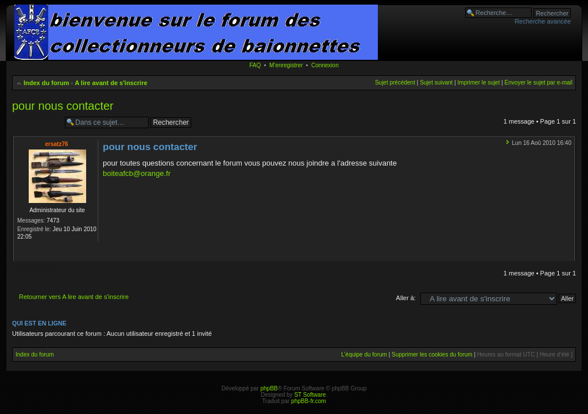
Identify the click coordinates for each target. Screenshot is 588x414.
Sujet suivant (436, 82)
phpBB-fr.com (308, 401)
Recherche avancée (542, 21)
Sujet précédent (395, 82)
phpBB (268, 388)
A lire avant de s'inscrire (111, 82)
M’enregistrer (286, 65)
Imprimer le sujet (479, 82)
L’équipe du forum (364, 354)
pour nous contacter (63, 105)
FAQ (255, 65)
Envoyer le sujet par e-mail (538, 82)
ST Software (310, 395)
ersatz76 (56, 144)
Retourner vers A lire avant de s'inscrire (74, 296)
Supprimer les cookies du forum (432, 354)
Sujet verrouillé (35, 122)
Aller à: (406, 297)
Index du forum (46, 82)
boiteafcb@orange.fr (137, 173)
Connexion (325, 65)
